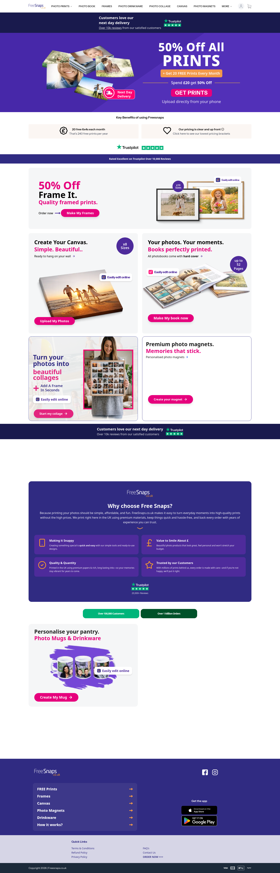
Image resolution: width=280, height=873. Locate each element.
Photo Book (87, 6)
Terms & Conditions (82, 848)
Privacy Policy (79, 857)
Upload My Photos (54, 321)
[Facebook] (205, 772)
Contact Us (149, 852)
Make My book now (171, 318)
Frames (107, 6)
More (227, 6)
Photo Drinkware (130, 6)
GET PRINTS (191, 92)
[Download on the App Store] (199, 810)
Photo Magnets (204, 6)
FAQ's (146, 848)
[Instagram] (215, 772)
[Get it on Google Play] (199, 821)
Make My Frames (80, 213)
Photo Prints (61, 6)
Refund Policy (79, 852)
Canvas (182, 6)
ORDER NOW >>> (153, 857)
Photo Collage (160, 6)
